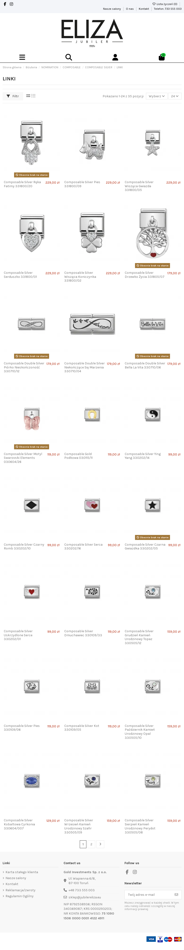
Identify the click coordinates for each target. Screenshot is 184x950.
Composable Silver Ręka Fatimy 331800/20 (22, 184)
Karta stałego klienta (21, 872)
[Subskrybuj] (176, 894)
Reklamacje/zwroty (20, 890)
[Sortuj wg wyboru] (157, 96)
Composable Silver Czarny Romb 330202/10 (24, 547)
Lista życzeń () (165, 4)
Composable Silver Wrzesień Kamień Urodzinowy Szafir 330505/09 (78, 826)
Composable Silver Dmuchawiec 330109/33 (83, 633)
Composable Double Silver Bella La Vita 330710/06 (145, 365)
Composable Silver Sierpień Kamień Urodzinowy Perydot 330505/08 (140, 826)
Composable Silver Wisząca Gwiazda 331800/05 (139, 186)
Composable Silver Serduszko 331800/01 (20, 275)
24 (175, 96)
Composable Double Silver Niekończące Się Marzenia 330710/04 (84, 367)
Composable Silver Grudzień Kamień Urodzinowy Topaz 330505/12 (139, 637)
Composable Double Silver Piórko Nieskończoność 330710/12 (24, 367)
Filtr (13, 96)
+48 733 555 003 (82, 890)
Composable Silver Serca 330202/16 (83, 547)
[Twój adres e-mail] (148, 894)
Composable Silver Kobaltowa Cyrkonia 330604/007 (19, 824)
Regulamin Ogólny (19, 896)
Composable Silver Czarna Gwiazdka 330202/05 (145, 547)
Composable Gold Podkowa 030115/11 (78, 456)
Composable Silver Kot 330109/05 (81, 728)
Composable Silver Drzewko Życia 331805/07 (144, 275)
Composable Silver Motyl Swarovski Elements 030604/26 (23, 458)
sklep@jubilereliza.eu (85, 897)
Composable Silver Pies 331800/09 (82, 184)
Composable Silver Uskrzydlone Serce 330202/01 (18, 635)
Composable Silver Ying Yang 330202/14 (143, 456)
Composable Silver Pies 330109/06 (22, 728)
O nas (130, 8)
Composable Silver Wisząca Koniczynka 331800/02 (80, 277)
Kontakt (144, 8)
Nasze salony (112, 8)
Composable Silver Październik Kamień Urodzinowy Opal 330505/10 (140, 732)
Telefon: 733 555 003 (168, 8)
